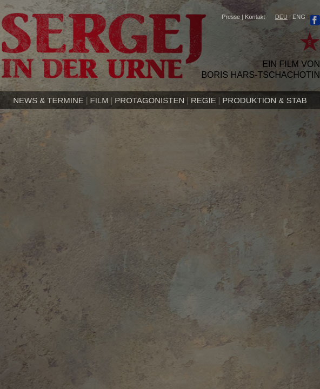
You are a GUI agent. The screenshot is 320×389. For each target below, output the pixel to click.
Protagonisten (149, 100)
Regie (203, 100)
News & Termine (48, 100)
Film (99, 100)
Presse (231, 17)
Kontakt (255, 17)
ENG (298, 17)
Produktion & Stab (264, 100)
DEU (281, 17)
